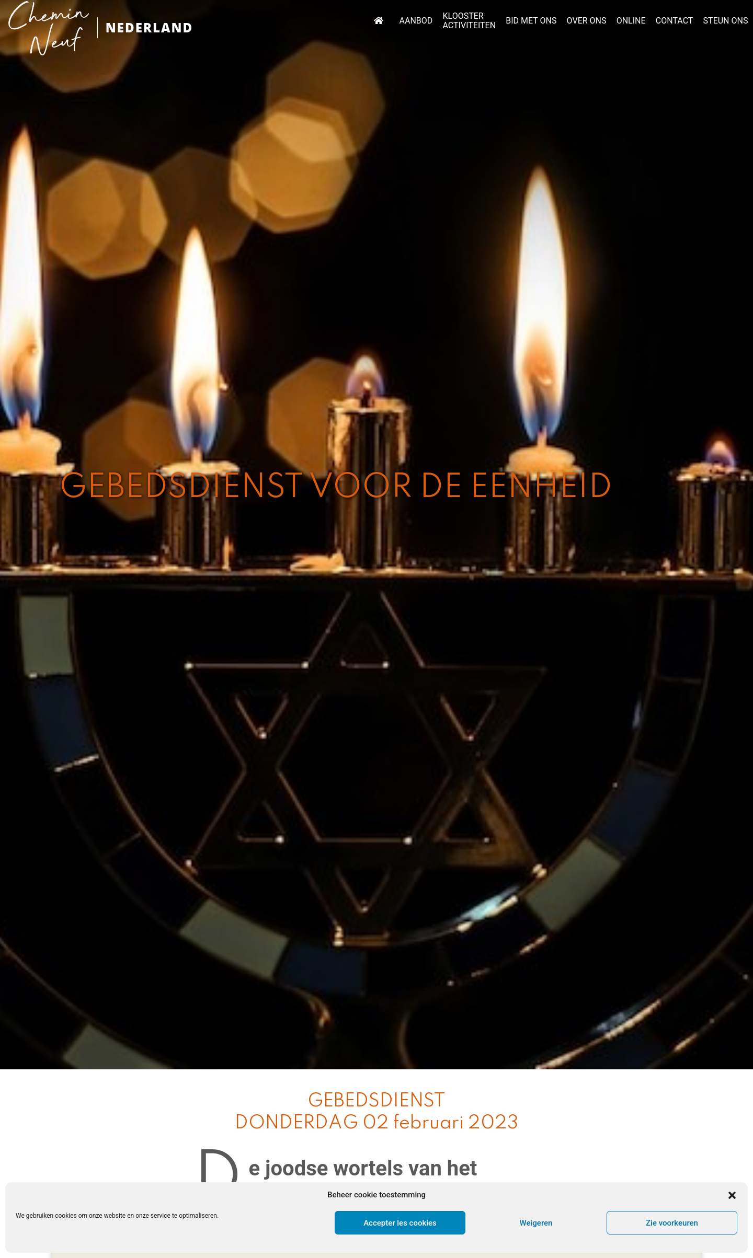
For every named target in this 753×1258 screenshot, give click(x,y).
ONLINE (631, 21)
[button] (732, 1195)
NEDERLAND (149, 27)
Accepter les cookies (400, 1223)
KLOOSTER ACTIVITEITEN (469, 20)
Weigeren (536, 1223)
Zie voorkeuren (672, 1223)
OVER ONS (587, 21)
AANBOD (416, 21)
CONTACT (674, 21)
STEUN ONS (725, 21)
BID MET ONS (531, 21)
